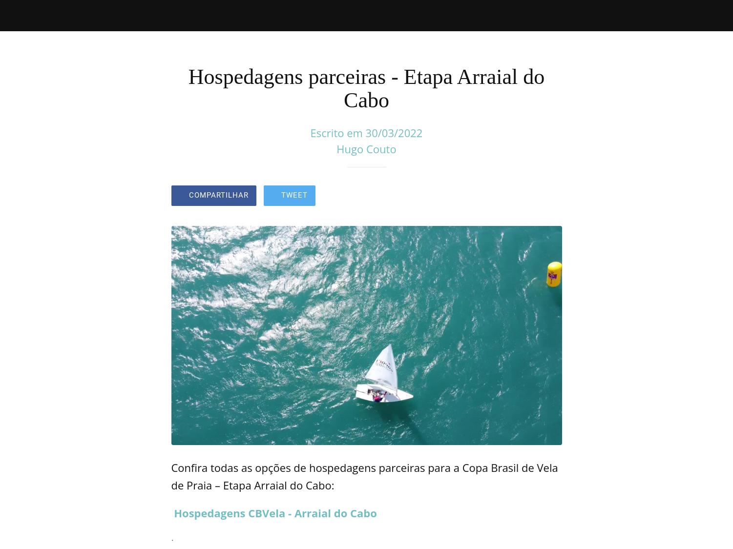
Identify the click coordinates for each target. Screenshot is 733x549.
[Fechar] (19, 15)
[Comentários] (550, 196)
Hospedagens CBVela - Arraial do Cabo (275, 513)
